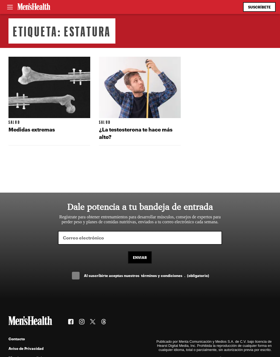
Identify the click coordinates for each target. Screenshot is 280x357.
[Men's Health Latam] (34, 7)
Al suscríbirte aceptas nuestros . (146, 275)
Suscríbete (259, 7)
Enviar (140, 257)
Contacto (16, 339)
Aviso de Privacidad (25, 348)
